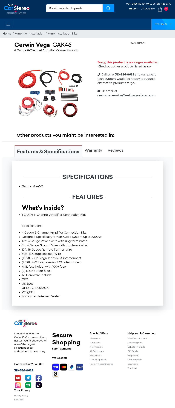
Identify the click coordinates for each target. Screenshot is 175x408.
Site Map (132, 368)
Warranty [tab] (93, 150)
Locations (133, 364)
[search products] (74, 8)
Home (7, 33)
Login (149, 8)
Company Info (135, 359)
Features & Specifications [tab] (48, 151)
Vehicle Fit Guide (136, 347)
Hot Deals (95, 342)
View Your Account (137, 338)
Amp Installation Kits (62, 33)
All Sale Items (97, 351)
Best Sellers (96, 355)
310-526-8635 (164, 4)
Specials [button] (163, 24)
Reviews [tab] (115, 150)
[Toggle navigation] (8, 24)
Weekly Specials (98, 359)
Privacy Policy (21, 395)
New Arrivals (96, 347)
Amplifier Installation (29, 33)
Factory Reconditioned (101, 364)
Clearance (95, 338)
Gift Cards (133, 351)
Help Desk (133, 355)
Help (132, 8)
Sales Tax (18, 399)
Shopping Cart (135, 342)
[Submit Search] (108, 8)
